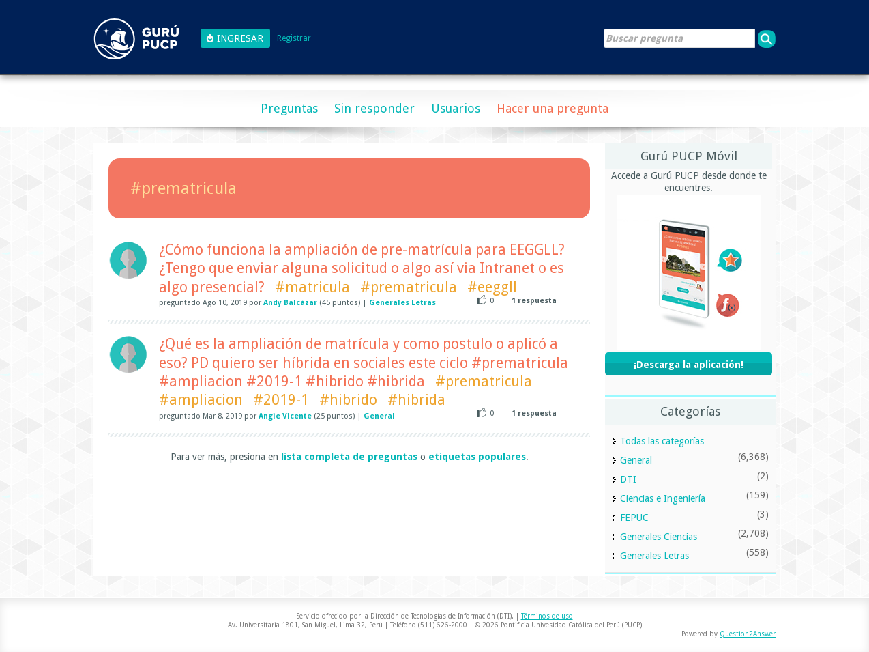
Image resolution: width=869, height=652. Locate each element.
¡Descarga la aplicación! (688, 364)
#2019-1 (281, 399)
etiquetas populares (477, 456)
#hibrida (416, 399)
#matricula (312, 287)
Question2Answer (748, 634)
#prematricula (408, 287)
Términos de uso (547, 616)
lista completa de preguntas (349, 456)
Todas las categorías (662, 441)
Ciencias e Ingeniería (662, 498)
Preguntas (289, 108)
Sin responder (374, 108)
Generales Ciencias (658, 536)
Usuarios (455, 108)
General (379, 416)
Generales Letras (402, 302)
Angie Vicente (285, 416)
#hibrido (348, 399)
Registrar (294, 38)
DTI (628, 479)
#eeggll (492, 287)
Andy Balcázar (290, 302)
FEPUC (634, 517)
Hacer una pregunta (552, 108)
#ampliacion (201, 399)
